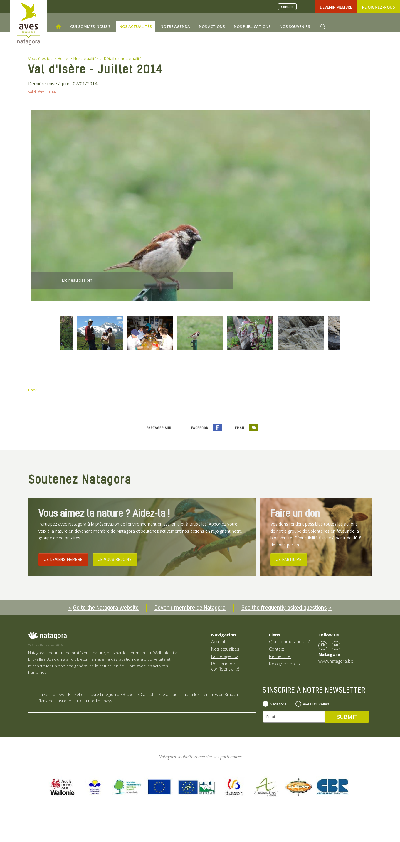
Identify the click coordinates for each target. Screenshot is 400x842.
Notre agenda (224, 656)
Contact (287, 6)
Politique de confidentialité (225, 666)
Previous (42, 333)
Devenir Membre (336, 7)
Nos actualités (225, 649)
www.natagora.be (335, 661)
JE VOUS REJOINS (115, 559)
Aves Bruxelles (316, 704)
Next (357, 333)
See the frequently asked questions (284, 607)
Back (32, 390)
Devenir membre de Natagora (190, 607)
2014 (51, 92)
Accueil (218, 641)
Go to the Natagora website (106, 607)
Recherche (280, 656)
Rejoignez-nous (378, 7)
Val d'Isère (36, 92)
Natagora (278, 704)
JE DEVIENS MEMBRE (63, 559)
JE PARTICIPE (288, 559)
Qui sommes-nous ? (289, 641)
